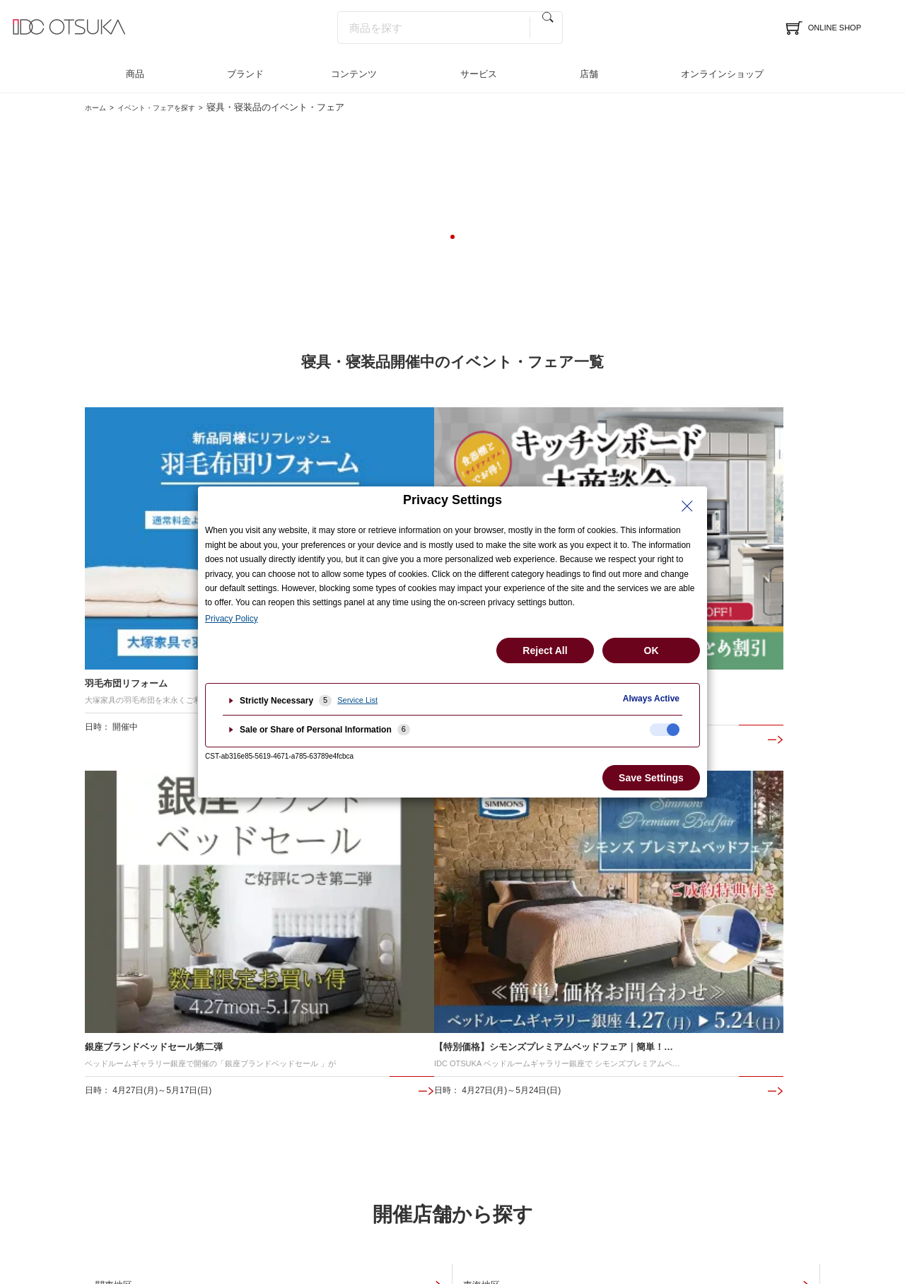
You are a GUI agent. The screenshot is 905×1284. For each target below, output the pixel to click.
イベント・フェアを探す (175, 107)
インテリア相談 (466, 1024)
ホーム (98, 107)
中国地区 (121, 876)
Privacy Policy (231, 619)
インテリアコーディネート (297, 1046)
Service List (357, 700)
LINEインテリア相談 (477, 1046)
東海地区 (371, 819)
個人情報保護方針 (304, 1213)
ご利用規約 (597, 1213)
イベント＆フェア (123, 1024)
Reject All (544, 650)
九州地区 (371, 876)
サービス (478, 74)
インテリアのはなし (642, 1024)
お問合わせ (457, 1068)
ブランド (245, 74)
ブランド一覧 (268, 1024)
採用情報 (782, 1046)
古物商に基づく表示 (518, 1213)
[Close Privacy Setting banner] (687, 506)
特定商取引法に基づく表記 (408, 1213)
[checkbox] (664, 729)
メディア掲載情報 (637, 1046)
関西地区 (621, 819)
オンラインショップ (722, 74)
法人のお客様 (791, 1024)
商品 (135, 74)
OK (651, 650)
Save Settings (651, 777)
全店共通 (621, 876)
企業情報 (782, 1001)
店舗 (589, 74)
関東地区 (121, 819)
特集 (608, 1001)
